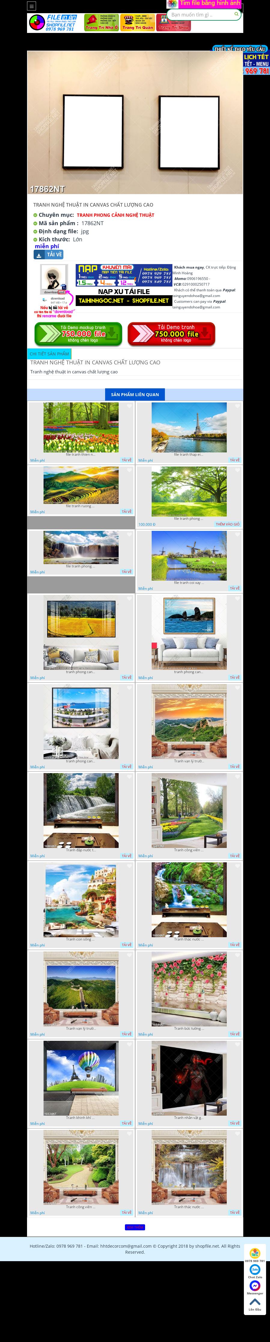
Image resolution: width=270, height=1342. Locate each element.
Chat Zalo (255, 1271)
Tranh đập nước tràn (81, 850)
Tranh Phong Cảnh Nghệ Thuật (115, 215)
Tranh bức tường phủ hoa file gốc (189, 1028)
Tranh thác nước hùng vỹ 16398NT (189, 1207)
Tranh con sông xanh (81, 939)
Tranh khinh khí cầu (81, 1118)
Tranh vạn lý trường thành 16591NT (81, 1028)
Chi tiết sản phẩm (49, 354)
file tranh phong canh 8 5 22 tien (81, 566)
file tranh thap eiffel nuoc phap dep (189, 454)
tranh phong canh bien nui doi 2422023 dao (189, 672)
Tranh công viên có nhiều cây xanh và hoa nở (189, 850)
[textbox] (203, 15)
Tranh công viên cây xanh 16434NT (81, 1207)
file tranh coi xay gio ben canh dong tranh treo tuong (189, 583)
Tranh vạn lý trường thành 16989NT (189, 761)
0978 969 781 (255, 1255)
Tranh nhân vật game (189, 1118)
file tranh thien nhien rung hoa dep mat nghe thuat (81, 454)
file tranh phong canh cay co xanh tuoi (189, 518)
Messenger (255, 1287)
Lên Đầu (255, 1303)
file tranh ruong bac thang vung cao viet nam (81, 506)
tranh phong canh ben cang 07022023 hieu (81, 761)
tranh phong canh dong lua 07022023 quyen (81, 672)
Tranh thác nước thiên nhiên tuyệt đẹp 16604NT (189, 939)
